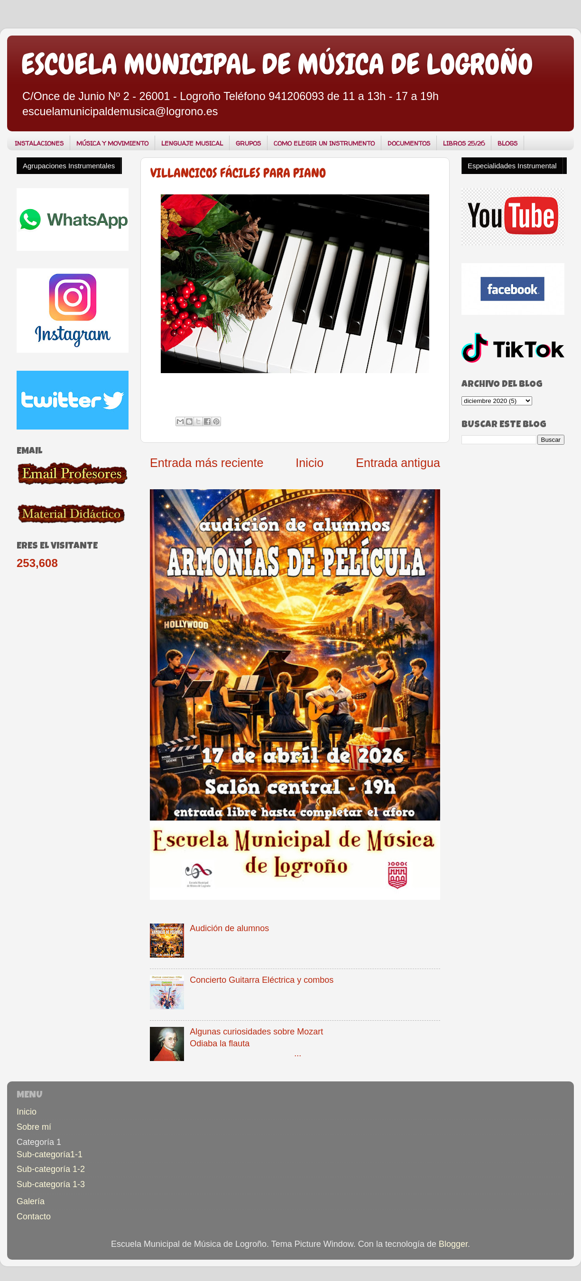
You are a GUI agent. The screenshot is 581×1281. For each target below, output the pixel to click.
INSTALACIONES (39, 143)
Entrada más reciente (206, 462)
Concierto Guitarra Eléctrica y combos (261, 980)
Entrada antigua (398, 462)
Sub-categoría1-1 (50, 1154)
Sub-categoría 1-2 (51, 1169)
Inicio (309, 462)
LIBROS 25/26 (464, 143)
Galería (31, 1201)
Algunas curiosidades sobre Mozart (256, 1031)
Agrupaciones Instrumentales (69, 166)
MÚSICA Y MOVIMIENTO (112, 143)
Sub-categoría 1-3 (51, 1184)
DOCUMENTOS (408, 143)
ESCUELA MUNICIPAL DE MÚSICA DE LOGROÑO (277, 64)
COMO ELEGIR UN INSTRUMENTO (324, 143)
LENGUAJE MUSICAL (192, 143)
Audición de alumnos (229, 928)
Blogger (453, 1244)
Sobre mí (34, 1127)
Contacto (34, 1216)
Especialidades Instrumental (512, 166)
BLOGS (507, 143)
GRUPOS (248, 143)
